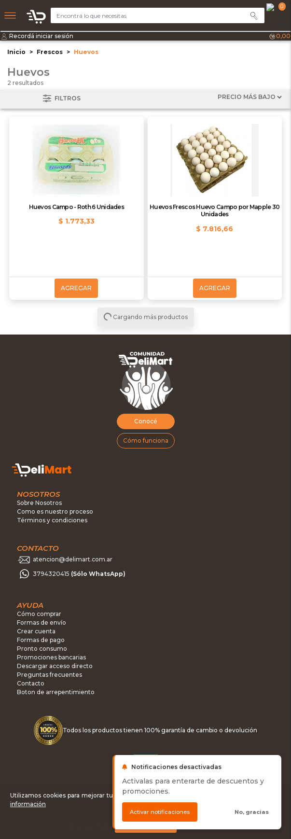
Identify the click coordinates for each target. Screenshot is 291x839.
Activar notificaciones (160, 812)
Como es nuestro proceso (55, 511)
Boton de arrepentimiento (56, 692)
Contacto (30, 683)
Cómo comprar (39, 613)
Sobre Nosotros (39, 502)
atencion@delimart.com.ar (72, 559)
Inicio (16, 52)
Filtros (61, 99)
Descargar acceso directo (55, 666)
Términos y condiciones (52, 520)
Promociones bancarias (51, 657)
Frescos (50, 52)
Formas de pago (41, 639)
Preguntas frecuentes (49, 674)
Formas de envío (41, 622)
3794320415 (79, 574)
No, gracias (252, 812)
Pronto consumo (42, 648)
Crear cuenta (36, 631)
